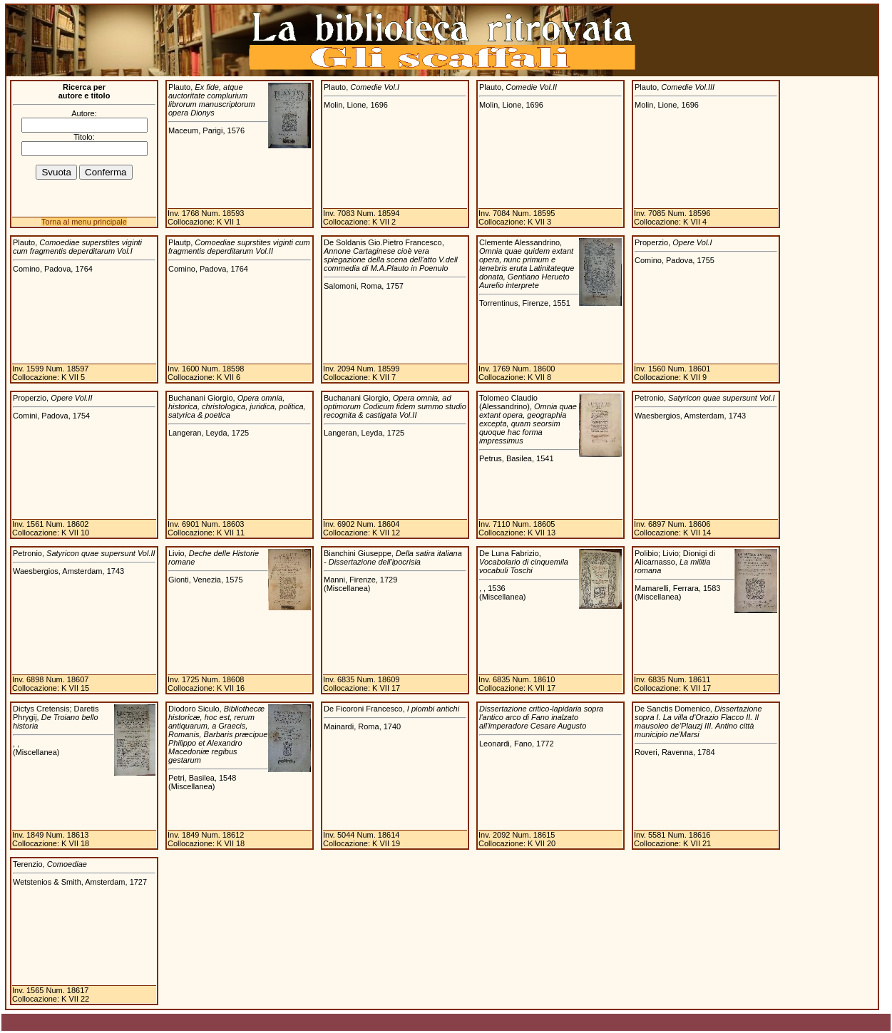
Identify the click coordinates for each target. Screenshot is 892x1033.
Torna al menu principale (84, 221)
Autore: (83, 113)
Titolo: (84, 137)
